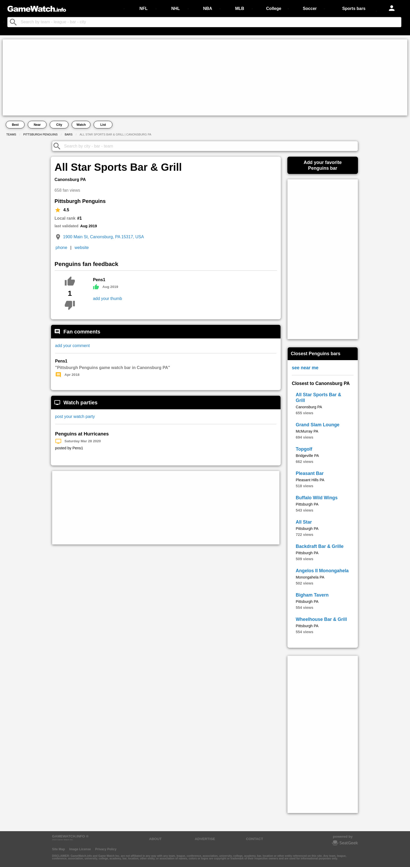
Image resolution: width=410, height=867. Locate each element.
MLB (239, 8)
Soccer (310, 8)
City (59, 125)
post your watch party (75, 416)
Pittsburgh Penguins (40, 134)
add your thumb (107, 298)
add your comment (72, 345)
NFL (143, 8)
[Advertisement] (161, 77)
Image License (80, 849)
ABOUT (155, 839)
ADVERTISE (205, 839)
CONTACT (254, 839)
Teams (11, 134)
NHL (175, 8)
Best (15, 125)
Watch (81, 125)
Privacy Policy (105, 849)
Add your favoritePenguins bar (323, 165)
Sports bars (354, 8)
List (103, 125)
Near (37, 125)
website (82, 247)
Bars (68, 134)
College (273, 8)
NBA (207, 8)
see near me (305, 367)
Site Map (58, 849)
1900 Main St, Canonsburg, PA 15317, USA (103, 237)
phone (61, 247)
